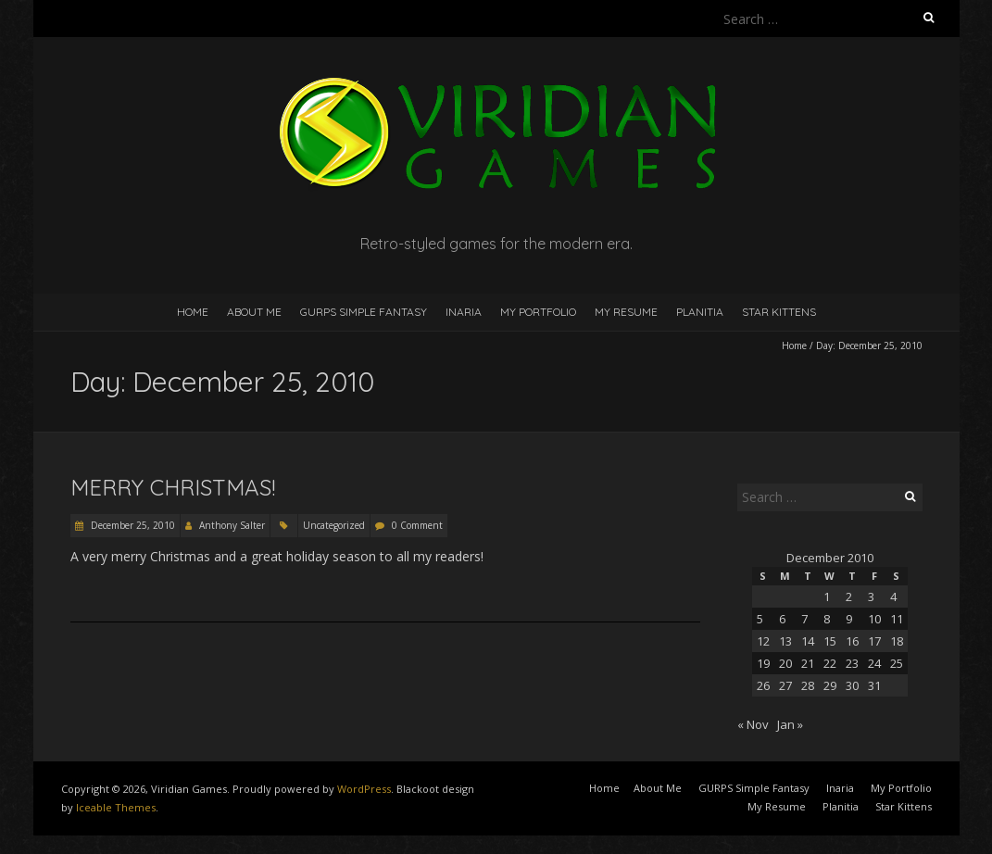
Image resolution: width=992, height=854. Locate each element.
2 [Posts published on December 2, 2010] (849, 596)
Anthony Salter (232, 525)
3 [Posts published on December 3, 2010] (871, 596)
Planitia (699, 312)
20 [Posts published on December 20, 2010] (785, 663)
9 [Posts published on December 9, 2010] (849, 618)
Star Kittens (779, 312)
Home (192, 312)
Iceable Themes (116, 807)
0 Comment (417, 525)
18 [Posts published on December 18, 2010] (896, 641)
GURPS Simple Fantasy (363, 312)
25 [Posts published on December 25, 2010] (896, 663)
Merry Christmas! (172, 487)
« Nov (753, 724)
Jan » (790, 724)
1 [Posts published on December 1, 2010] (826, 596)
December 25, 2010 (131, 525)
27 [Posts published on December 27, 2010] (785, 685)
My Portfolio (538, 312)
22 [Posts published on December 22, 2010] (829, 663)
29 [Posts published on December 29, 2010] (829, 685)
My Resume (626, 312)
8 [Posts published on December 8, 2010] (826, 618)
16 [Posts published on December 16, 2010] (852, 641)
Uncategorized (334, 525)
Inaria (464, 312)
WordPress (364, 789)
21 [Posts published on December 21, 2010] (807, 663)
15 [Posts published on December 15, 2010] (829, 641)
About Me (254, 312)
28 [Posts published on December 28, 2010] (807, 685)
